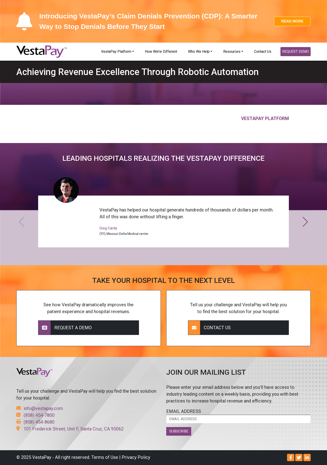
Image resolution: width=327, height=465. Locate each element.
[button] (305, 222)
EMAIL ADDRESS (238, 416)
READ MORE (292, 21)
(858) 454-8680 (35, 422)
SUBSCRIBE (178, 431)
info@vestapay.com (39, 408)
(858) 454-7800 (35, 415)
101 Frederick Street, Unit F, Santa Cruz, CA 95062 (70, 429)
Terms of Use (104, 457)
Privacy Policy (136, 457)
